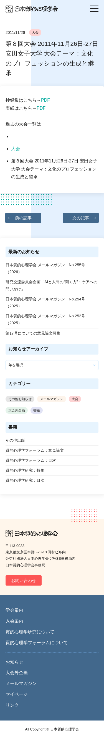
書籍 (36, 410)
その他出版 (15, 440)
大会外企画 (16, 410)
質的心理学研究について (30, 631)
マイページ (17, 694)
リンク (12, 705)
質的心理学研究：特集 (25, 470)
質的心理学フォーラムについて (37, 642)
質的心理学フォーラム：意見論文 (35, 450)
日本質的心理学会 (32, 9)
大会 (35, 32)
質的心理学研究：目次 (25, 480)
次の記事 (80, 217)
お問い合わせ (23, 580)
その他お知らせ (20, 399)
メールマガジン (51, 399)
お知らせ (14, 662)
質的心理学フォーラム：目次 (31, 460)
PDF (45, 100)
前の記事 (23, 217)
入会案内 (14, 621)
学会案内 (14, 610)
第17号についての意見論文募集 (33, 333)
